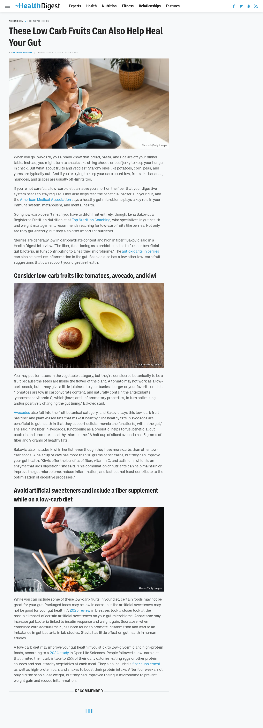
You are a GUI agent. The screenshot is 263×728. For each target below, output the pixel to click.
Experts (75, 6)
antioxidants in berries (140, 251)
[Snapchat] (249, 7)
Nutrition (109, 6)
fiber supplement (146, 664)
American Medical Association (45, 199)
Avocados (22, 412)
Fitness (128, 6)
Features (173, 6)
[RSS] (256, 7)
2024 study (59, 652)
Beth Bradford (22, 52)
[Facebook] (234, 7)
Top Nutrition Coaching (91, 219)
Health (91, 6)
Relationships (150, 6)
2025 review (80, 610)
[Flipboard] (241, 7)
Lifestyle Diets (38, 21)
